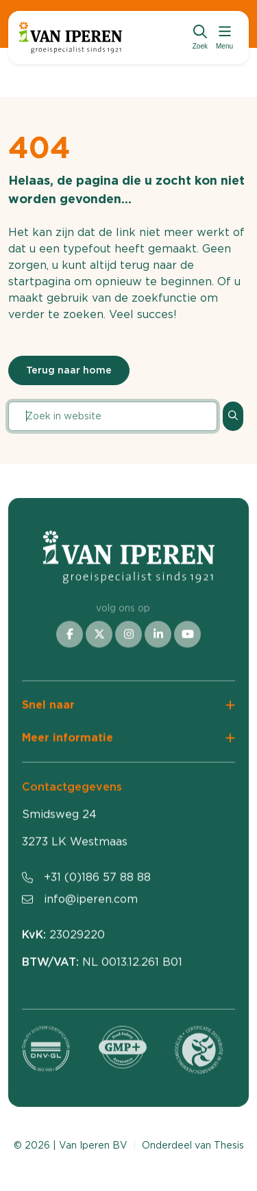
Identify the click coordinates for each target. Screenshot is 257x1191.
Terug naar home (69, 370)
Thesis (229, 1145)
